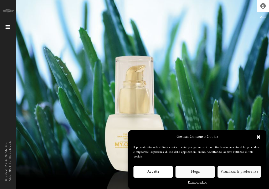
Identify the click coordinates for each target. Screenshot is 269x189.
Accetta (153, 171)
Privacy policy (197, 182)
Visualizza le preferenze (239, 171)
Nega (195, 171)
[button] (258, 137)
